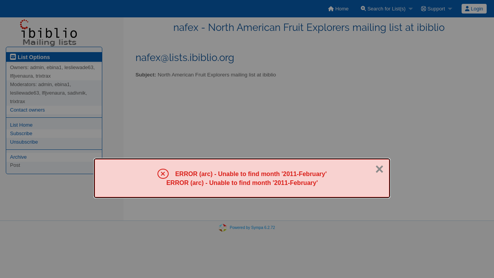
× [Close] (379, 169)
